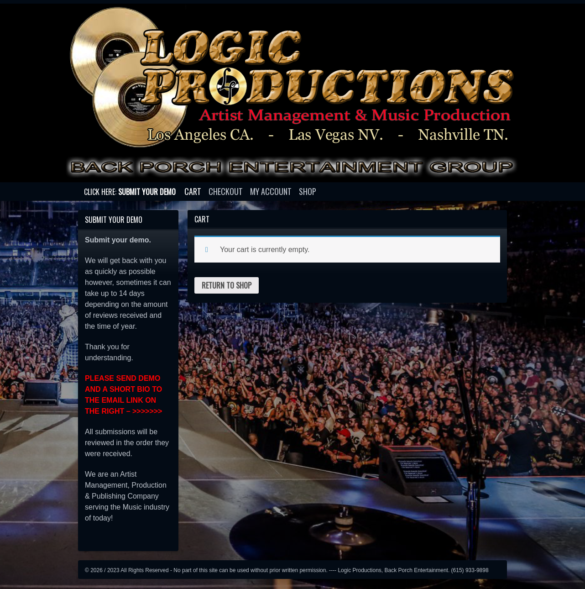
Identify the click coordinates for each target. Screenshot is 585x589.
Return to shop (226, 285)
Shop (307, 191)
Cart (192, 191)
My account (271, 191)
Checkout (226, 191)
